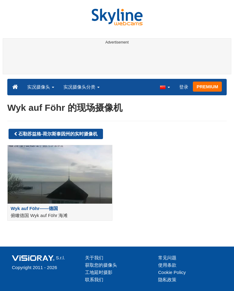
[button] (165, 86)
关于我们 (94, 257)
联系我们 (94, 279)
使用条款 (167, 265)
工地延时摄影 (98, 272)
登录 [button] (183, 86)
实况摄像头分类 (81, 86)
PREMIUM (207, 86)
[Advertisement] (116, 60)
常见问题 (167, 257)
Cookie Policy (172, 272)
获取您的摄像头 (101, 265)
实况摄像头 (40, 86)
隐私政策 (167, 279)
